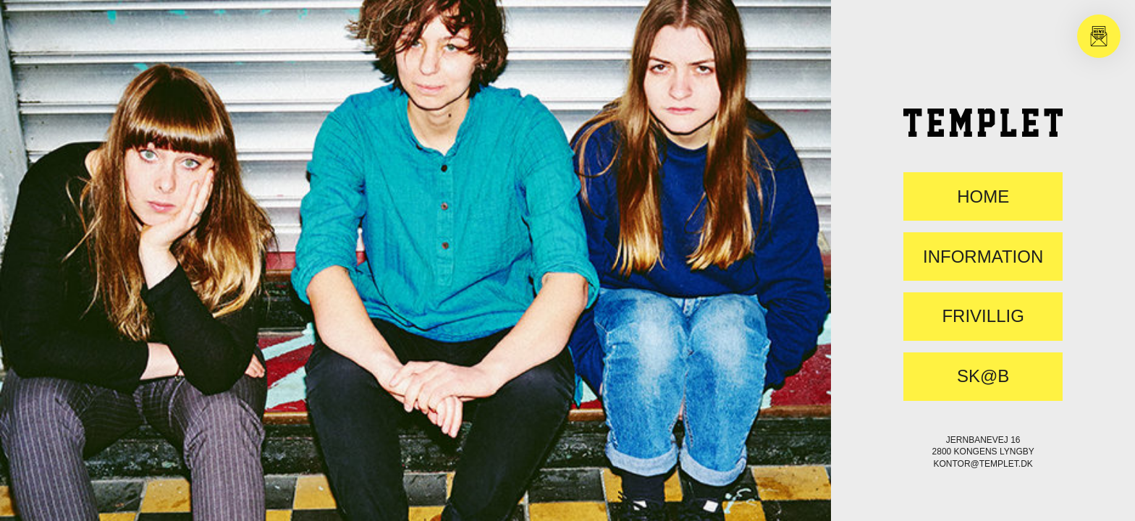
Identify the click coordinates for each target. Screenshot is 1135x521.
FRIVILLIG (983, 316)
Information (983, 257)
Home (983, 197)
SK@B (983, 376)
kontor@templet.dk (982, 464)
